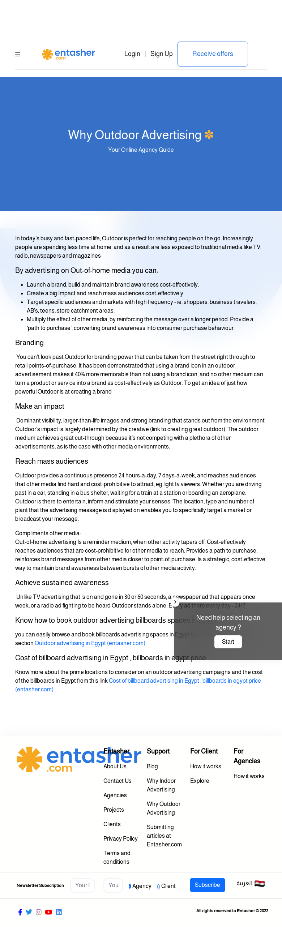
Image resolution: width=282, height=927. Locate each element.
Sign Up (161, 53)
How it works (205, 766)
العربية (250, 883)
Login (132, 53)
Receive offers (212, 53)
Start (228, 642)
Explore (199, 781)
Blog (152, 766)
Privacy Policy (120, 839)
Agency (141, 886)
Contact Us (117, 781)
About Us (115, 766)
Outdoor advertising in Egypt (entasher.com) (90, 643)
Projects (113, 810)
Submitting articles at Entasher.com (164, 835)
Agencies (115, 795)
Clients (112, 824)
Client (168, 886)
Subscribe (207, 885)
